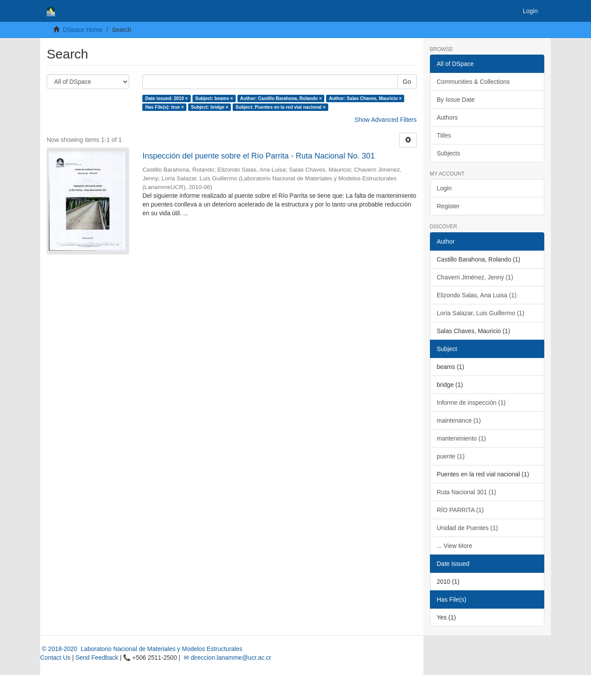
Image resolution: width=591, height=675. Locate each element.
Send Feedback (97, 657)
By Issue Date (456, 99)
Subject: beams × (214, 98)
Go (407, 81)
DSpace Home (83, 29)
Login (444, 188)
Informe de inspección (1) (471, 402)
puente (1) (451, 456)
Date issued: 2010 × (166, 98)
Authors (447, 117)
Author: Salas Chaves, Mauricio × (365, 98)
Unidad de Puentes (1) (467, 527)
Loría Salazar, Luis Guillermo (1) (481, 313)
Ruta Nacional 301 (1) (466, 492)
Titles (444, 135)
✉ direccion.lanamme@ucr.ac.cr (226, 657)
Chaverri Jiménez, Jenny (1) (475, 277)
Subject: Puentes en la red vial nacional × (281, 107)
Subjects (448, 153)
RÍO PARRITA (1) (460, 509)
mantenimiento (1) (461, 438)
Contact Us (55, 657)
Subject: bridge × (209, 107)
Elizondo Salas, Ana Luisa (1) (477, 295)
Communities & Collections (473, 81)
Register (448, 206)
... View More (454, 545)
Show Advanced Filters (385, 119)
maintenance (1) (459, 420)
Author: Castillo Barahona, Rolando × (281, 98)
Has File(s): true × (164, 107)
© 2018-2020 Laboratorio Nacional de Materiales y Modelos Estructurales (141, 648)
